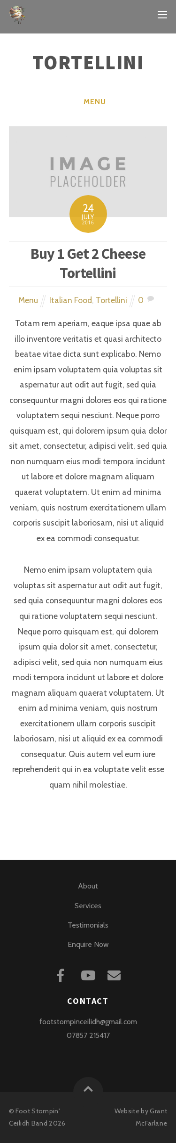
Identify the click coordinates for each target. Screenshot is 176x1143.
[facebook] (62, 974)
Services (88, 905)
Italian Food (70, 300)
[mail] (116, 974)
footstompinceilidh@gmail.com (88, 1021)
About (88, 885)
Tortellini (111, 300)
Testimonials (88, 925)
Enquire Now (88, 944)
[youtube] (89, 974)
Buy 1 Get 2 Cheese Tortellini (88, 263)
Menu (95, 101)
